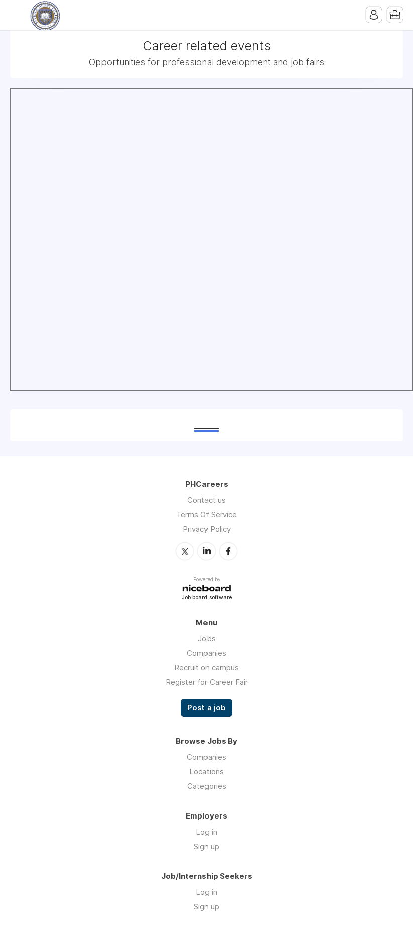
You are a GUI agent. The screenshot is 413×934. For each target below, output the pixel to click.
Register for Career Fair (207, 682)
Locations (206, 771)
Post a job (206, 707)
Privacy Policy (207, 529)
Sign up (206, 846)
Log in (206, 832)
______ (206, 425)
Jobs (207, 638)
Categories (206, 786)
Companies (206, 653)
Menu (17, 15)
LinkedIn (206, 551)
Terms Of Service (206, 514)
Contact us (206, 500)
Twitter (184, 551)
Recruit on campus (206, 667)
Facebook (228, 551)
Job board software (207, 598)
